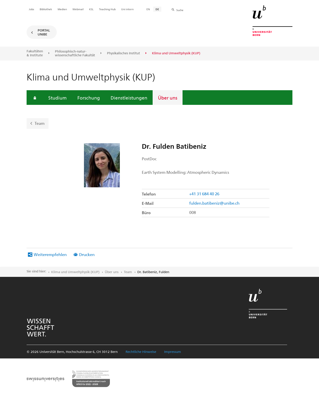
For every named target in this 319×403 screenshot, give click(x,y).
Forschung (88, 97)
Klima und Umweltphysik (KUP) (75, 272)
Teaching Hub (107, 9)
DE (157, 9)
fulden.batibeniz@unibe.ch (214, 203)
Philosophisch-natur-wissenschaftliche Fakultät (75, 53)
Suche (179, 10)
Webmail (78, 9)
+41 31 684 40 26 (204, 193)
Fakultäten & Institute (35, 53)
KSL (91, 9)
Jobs (31, 9)
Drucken (87, 254)
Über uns (167, 97)
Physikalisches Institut (123, 53)
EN (148, 9)
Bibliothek (46, 9)
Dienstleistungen (129, 97)
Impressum (172, 351)
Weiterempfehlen (50, 254)
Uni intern (127, 9)
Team (40, 123)
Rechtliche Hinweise (141, 351)
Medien (62, 9)
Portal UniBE (44, 32)
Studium (57, 97)
